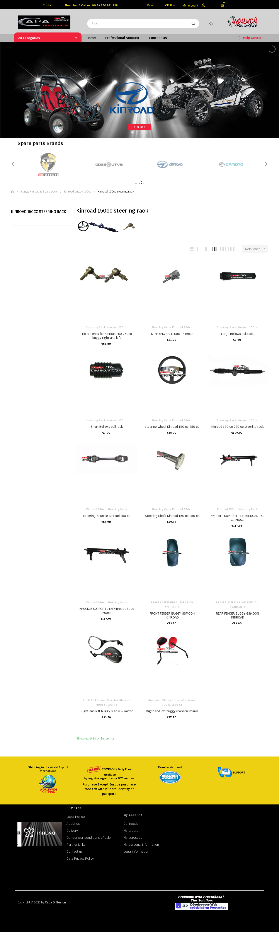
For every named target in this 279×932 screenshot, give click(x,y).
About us (73, 824)
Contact (48, 5)
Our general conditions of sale (88, 838)
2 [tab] (142, 184)
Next (266, 164)
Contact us (74, 852)
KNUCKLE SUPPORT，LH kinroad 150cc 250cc (106, 611)
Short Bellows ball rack (107, 427)
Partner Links (75, 845)
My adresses (133, 838)
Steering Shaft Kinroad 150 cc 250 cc (172, 516)
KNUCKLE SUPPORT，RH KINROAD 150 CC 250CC (238, 518)
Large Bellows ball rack (237, 334)
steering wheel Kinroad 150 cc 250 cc (172, 427)
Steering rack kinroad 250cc (106, 327)
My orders (131, 831)
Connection (132, 824)
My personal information (141, 845)
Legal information (136, 852)
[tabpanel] (109, 164)
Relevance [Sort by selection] (256, 249)
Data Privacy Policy (80, 858)
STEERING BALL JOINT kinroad (172, 334)
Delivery (72, 831)
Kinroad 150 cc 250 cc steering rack (237, 427)
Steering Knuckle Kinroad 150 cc (106, 516)
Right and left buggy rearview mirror (107, 711)
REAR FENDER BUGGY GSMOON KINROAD (237, 615)
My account (190, 5)
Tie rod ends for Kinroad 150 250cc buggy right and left (107, 336)
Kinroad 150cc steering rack (38, 211)
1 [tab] (137, 184)
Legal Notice (75, 817)
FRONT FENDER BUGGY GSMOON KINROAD (172, 615)
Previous (13, 164)
